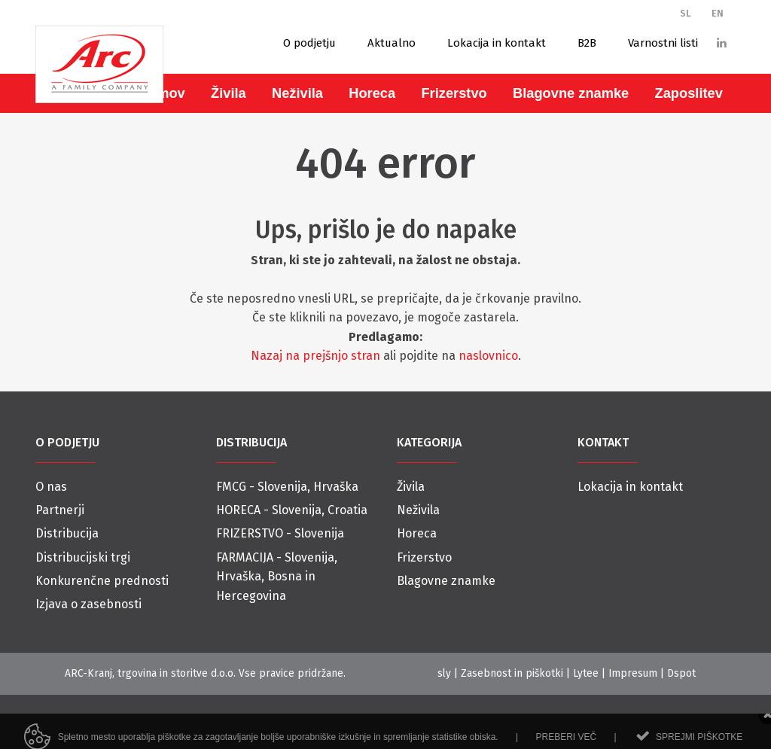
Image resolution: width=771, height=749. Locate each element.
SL (685, 13)
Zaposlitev (689, 93)
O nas (51, 487)
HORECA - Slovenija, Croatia (291, 510)
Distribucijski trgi (82, 557)
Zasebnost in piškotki (512, 673)
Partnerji (59, 510)
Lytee (586, 673)
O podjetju (309, 43)
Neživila (297, 93)
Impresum (632, 673)
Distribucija (67, 533)
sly (444, 673)
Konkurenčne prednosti (102, 581)
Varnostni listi (663, 43)
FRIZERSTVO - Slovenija (280, 533)
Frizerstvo (453, 93)
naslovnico (488, 356)
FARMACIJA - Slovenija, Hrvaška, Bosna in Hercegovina (276, 576)
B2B (586, 43)
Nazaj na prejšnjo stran (315, 356)
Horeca (372, 93)
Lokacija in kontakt (496, 43)
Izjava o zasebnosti (88, 604)
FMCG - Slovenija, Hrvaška (287, 487)
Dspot (681, 673)
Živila (228, 93)
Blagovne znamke (571, 93)
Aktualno (391, 43)
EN (718, 13)
